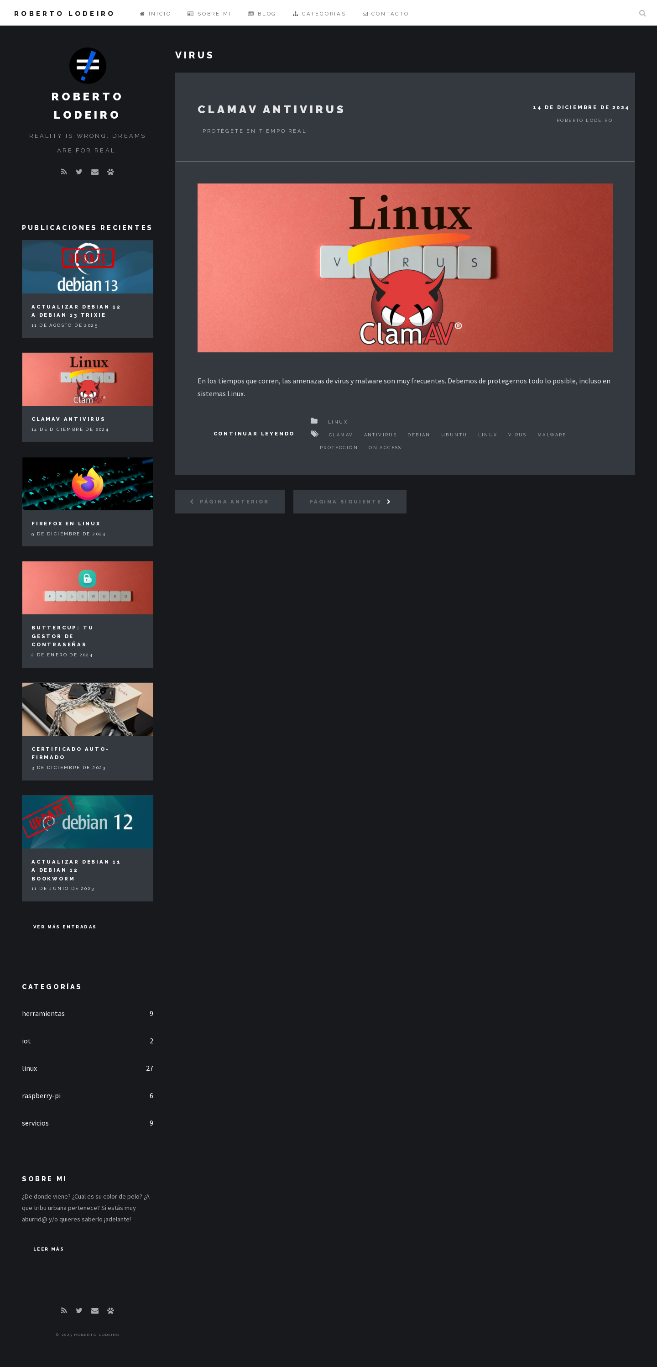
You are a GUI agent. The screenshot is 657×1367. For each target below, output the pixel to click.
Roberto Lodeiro (64, 13)
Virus (517, 434)
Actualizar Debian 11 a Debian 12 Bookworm (76, 870)
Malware (552, 434)
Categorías (52, 986)
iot (26, 1040)
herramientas (43, 1013)
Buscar (642, 13)
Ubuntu (454, 434)
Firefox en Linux (66, 523)
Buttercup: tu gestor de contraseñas (62, 636)
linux (29, 1068)
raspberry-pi (41, 1095)
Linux (338, 421)
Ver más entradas (65, 926)
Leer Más (48, 1249)
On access (385, 447)
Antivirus (380, 434)
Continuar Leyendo (254, 433)
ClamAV (341, 434)
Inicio (155, 13)
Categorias (319, 13)
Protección (339, 447)
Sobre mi (209, 13)
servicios (35, 1122)
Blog (262, 13)
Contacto (386, 13)
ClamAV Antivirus (272, 109)
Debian (418, 434)
